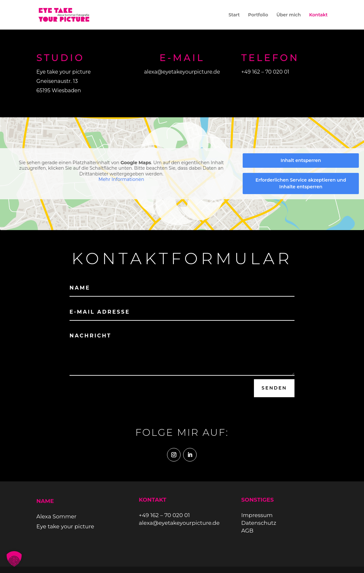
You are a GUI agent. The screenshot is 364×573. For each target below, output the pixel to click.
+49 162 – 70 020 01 (265, 72)
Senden (274, 388)
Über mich (288, 15)
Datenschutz (258, 523)
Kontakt (318, 15)
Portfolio (258, 15)
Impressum (257, 515)
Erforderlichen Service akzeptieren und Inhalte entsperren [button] (301, 183)
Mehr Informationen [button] (121, 179)
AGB (247, 530)
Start (234, 15)
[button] (14, 559)
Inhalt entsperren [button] (301, 160)
